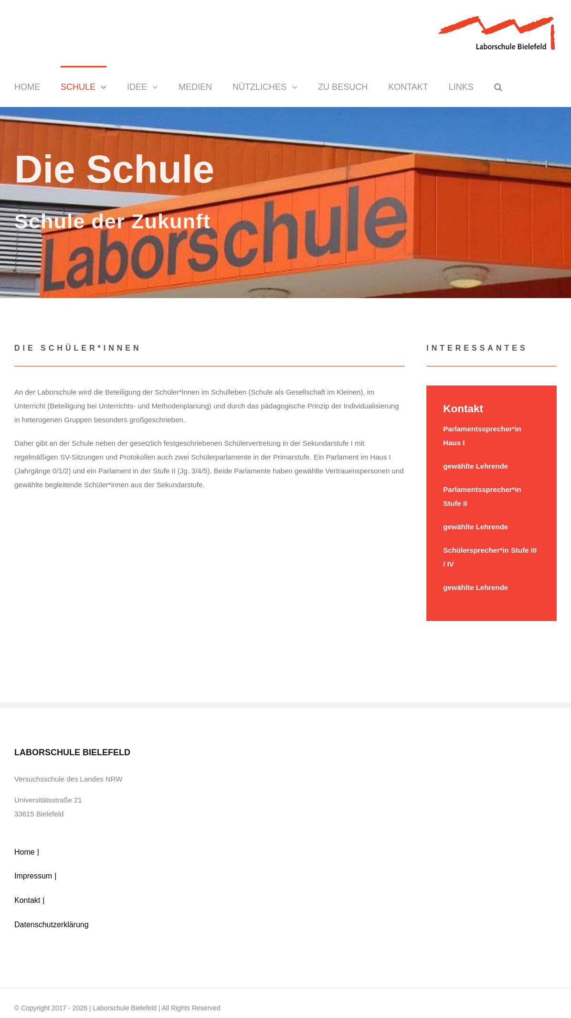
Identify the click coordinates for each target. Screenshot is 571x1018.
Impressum (33, 876)
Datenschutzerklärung (51, 925)
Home (24, 852)
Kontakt (27, 900)
